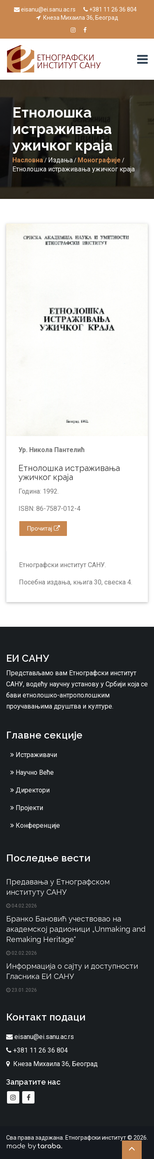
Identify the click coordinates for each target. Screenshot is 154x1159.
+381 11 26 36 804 (110, 9)
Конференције (35, 825)
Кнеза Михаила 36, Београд (77, 17)
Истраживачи (33, 755)
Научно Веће (32, 772)
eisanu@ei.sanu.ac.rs (45, 9)
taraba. (49, 1146)
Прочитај (43, 528)
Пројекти (26, 808)
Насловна (27, 160)
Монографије (99, 160)
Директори (30, 790)
